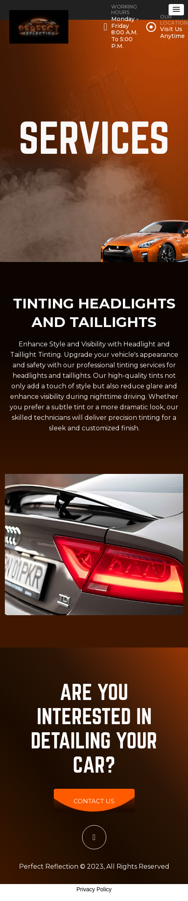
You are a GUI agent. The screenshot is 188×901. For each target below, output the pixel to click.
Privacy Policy (94, 889)
